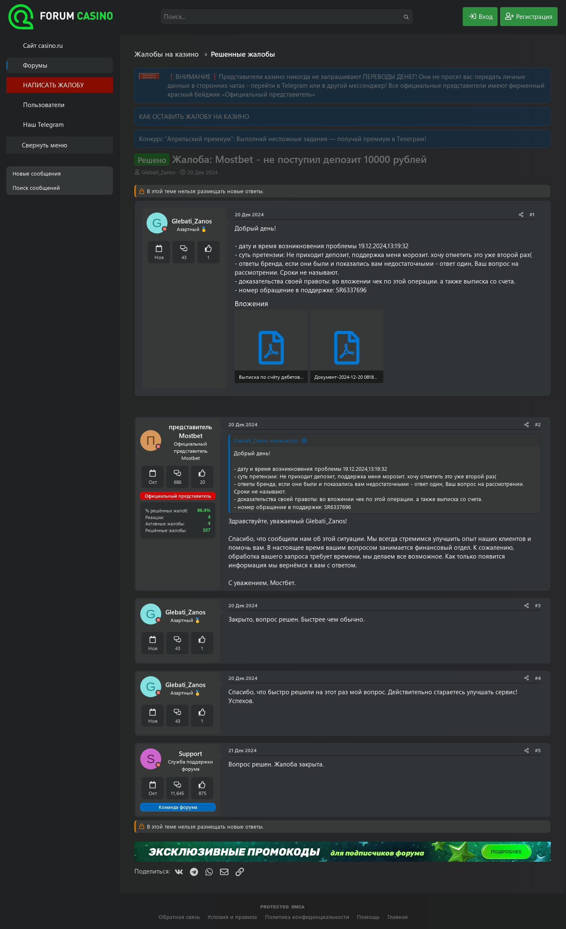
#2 (538, 424)
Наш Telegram (43, 124)
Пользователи (44, 104)
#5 (538, 750)
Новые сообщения (37, 173)
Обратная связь (179, 916)
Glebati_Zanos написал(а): (266, 440)
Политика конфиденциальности (307, 916)
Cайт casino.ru (43, 45)
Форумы (35, 65)
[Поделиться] (521, 214)
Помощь (368, 916)
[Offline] (165, 229)
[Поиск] (287, 16)
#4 (538, 677)
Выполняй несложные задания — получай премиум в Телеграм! (331, 138)
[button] (108, 105)
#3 (538, 605)
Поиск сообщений (36, 187)
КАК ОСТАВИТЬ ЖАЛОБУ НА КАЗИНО (194, 116)
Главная (398, 916)
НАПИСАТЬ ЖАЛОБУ (53, 85)
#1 (532, 214)
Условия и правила (232, 916)
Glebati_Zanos (159, 172)
